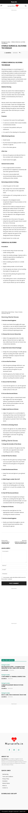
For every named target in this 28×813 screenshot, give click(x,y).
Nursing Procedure (5, 42)
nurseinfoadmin (4, 670)
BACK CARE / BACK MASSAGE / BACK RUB (13, 695)
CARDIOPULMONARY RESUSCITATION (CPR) (12, 685)
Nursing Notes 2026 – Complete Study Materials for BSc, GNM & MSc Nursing (13, 667)
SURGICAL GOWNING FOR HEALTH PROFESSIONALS (21, 542)
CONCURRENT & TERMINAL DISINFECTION (13, 676)
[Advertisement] (14, 25)
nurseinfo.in (8, 52)
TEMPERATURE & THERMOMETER (5, 542)
